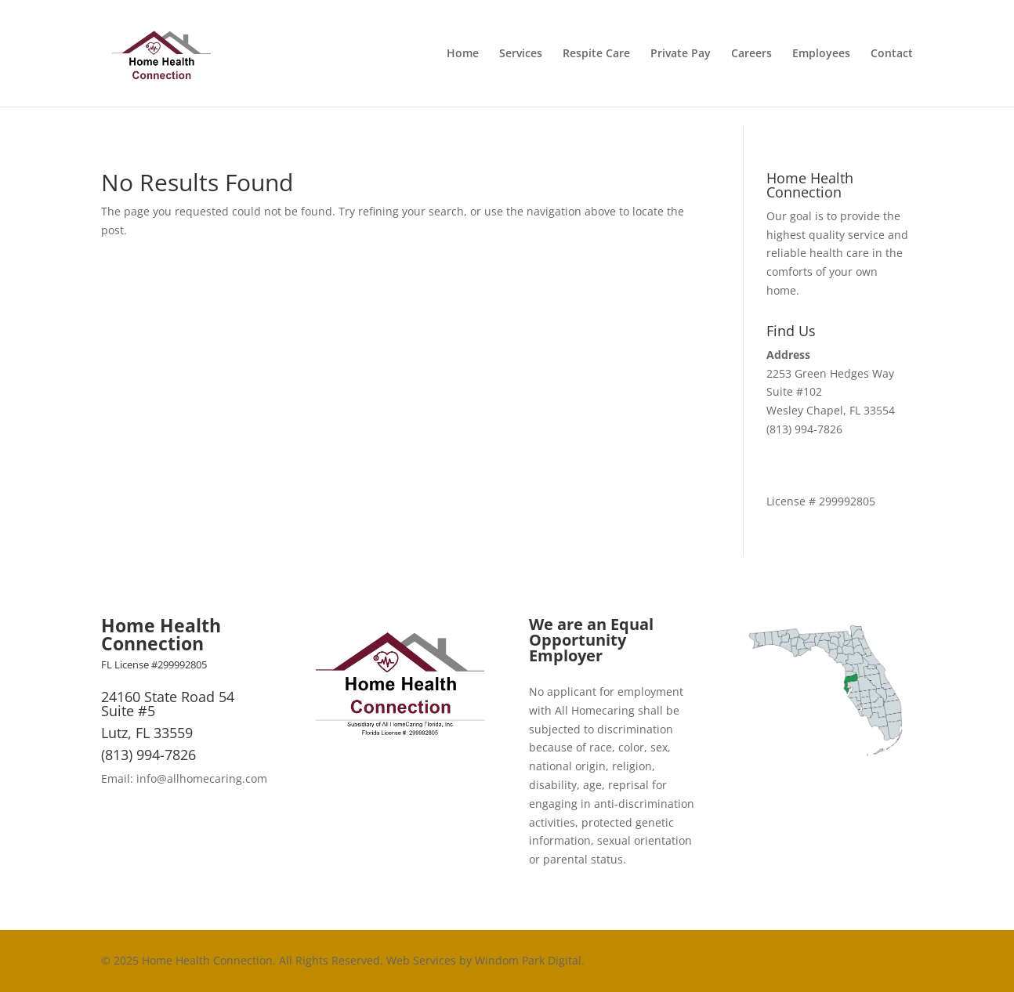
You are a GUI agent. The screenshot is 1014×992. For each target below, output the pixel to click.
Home (463, 54)
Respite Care (596, 54)
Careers (751, 54)
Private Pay (680, 54)
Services (520, 54)
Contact (892, 54)
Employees (821, 54)
